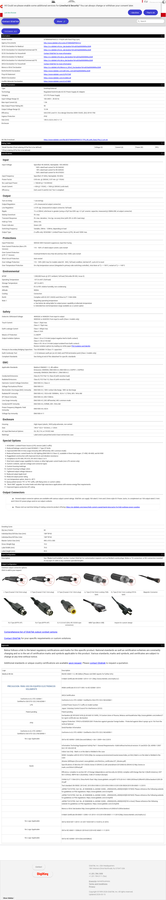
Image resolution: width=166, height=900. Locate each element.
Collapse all (11, 31)
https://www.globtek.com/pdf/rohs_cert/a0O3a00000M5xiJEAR (67, 71)
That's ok (151, 13)
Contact (38, 867)
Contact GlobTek (12, 638)
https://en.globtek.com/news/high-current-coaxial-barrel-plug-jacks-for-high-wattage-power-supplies (103, 507)
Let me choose (10, 13)
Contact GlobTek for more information (57, 53)
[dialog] (82, 10)
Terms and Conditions (98, 884)
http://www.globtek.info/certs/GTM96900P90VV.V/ (62, 43)
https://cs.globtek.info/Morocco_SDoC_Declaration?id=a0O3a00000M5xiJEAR (72, 67)
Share (59, 21)
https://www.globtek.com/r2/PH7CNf (57, 74)
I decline (135, 13)
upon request (75, 663)
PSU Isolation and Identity (80, 346)
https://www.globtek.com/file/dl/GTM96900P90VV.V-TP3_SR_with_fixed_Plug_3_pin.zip (76, 140)
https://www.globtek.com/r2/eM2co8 (57, 78)
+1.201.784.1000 (96, 874)
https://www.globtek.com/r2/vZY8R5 (57, 81)
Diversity (92, 881)
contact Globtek (98, 663)
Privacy (92, 887)
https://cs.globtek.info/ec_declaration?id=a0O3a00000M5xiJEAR (67, 46)
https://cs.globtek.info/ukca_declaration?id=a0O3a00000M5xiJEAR (68, 57)
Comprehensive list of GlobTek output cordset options (30, 632)
